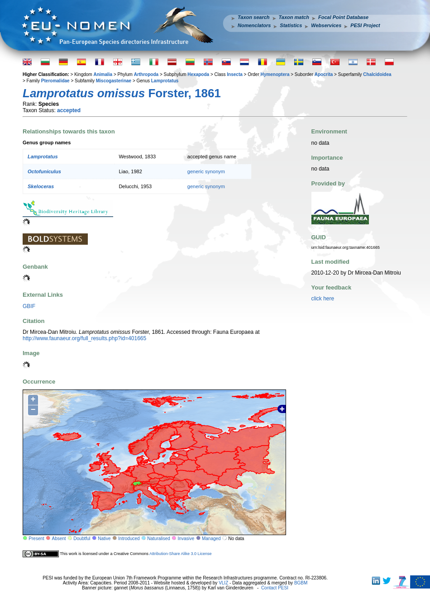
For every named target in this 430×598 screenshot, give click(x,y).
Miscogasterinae (113, 80)
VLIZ (223, 582)
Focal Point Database (343, 17)
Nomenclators (254, 25)
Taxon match (294, 17)
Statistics (291, 25)
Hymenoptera (275, 74)
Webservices (326, 25)
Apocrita (324, 74)
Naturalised (158, 538)
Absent (59, 538)
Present (36, 538)
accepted (69, 110)
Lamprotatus (165, 80)
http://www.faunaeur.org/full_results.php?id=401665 (84, 338)
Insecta (234, 74)
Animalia (102, 74)
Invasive (186, 538)
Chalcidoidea (377, 74)
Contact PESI (274, 587)
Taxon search (254, 17)
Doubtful (81, 538)
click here (322, 298)
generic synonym (206, 171)
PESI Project (365, 25)
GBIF (29, 306)
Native (104, 538)
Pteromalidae (55, 80)
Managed (211, 538)
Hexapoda (198, 74)
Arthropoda (146, 74)
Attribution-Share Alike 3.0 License (180, 553)
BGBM (300, 582)
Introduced (128, 538)
